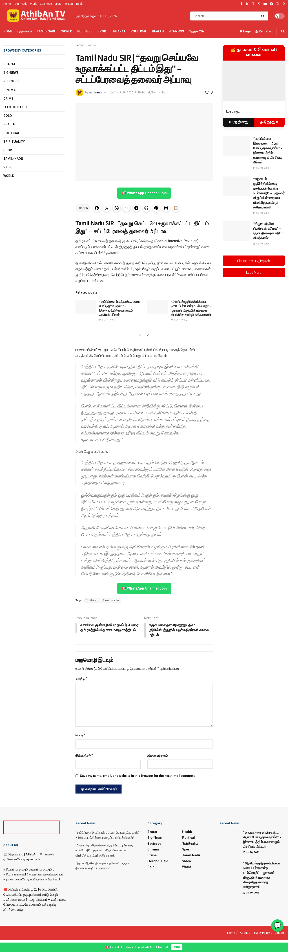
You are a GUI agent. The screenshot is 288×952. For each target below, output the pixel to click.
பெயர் (80, 735)
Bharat (119, 31)
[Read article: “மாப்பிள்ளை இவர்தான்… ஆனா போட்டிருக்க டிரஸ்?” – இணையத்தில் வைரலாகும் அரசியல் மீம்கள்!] (85, 307)
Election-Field (16, 107)
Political (68, 3)
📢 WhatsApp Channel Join (144, 193)
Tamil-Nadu (20, 3)
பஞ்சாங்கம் (25, 31)
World (33, 3)
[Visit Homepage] (36, 16)
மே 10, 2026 (107, 320)
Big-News (176, 31)
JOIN (176, 947)
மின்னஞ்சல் (84, 755)
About (244, 933)
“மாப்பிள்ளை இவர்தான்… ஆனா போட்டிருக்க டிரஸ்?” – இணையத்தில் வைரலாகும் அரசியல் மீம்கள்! (119, 308)
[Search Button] (263, 15)
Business (46, 3)
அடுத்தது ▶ (269, 122)
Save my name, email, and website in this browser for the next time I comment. (138, 776)
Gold (7, 116)
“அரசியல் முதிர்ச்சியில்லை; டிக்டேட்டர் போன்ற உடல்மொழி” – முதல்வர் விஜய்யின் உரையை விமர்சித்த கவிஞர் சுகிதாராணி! (191, 308)
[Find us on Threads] (253, 4)
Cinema (9, 90)
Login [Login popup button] (246, 31)
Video (8, 167)
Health (80, 3)
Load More (253, 272)
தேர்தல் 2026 (197, 31)
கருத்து (81, 678)
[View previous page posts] (140, 335)
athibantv (95, 92)
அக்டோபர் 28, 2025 (121, 92)
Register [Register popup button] (263, 31)
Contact (280, 933)
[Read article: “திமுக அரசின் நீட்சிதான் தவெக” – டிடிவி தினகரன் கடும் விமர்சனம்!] (236, 231)
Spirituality (14, 141)
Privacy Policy (261, 933)
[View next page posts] (148, 335)
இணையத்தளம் (157, 756)
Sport (58, 3)
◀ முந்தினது (238, 122)
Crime (8, 98)
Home (7, 3)
